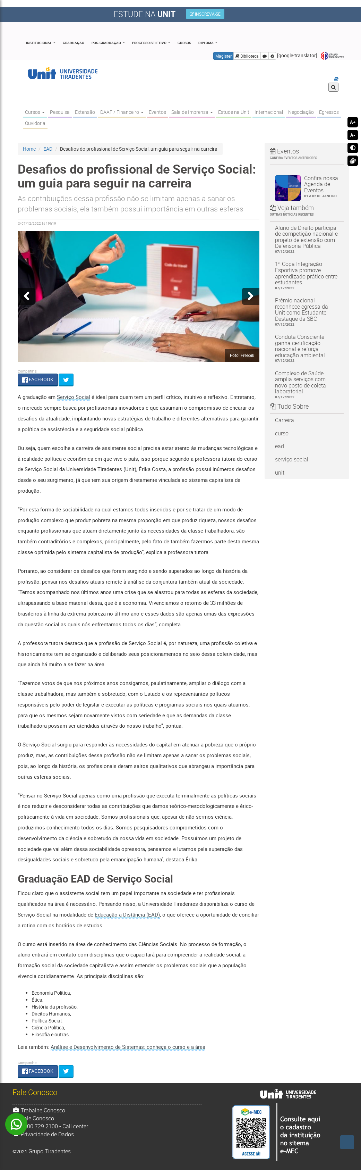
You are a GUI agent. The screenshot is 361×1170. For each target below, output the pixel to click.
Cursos (184, 42)
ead (279, 446)
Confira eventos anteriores (293, 158)
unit (279, 472)
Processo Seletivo (149, 42)
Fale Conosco (33, 1118)
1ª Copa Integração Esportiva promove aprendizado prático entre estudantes (306, 275)
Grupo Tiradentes (332, 56)
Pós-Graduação (106, 42)
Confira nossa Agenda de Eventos (321, 186)
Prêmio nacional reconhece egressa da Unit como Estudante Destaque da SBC (306, 311)
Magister (223, 56)
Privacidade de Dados (43, 1134)
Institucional (39, 42)
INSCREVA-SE (205, 14)
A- (352, 135)
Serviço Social (73, 396)
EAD (47, 148)
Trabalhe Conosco (39, 1110)
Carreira (284, 420)
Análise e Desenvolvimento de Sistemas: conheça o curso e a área (128, 1046)
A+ (352, 122)
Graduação (73, 42)
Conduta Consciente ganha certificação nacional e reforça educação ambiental (306, 348)
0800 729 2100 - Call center (50, 1126)
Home (29, 148)
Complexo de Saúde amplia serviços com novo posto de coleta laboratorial (306, 384)
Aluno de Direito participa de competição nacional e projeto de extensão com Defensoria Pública (306, 239)
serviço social (291, 459)
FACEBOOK (37, 379)
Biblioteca (247, 56)
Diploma (206, 42)
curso (282, 433)
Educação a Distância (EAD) (127, 914)
